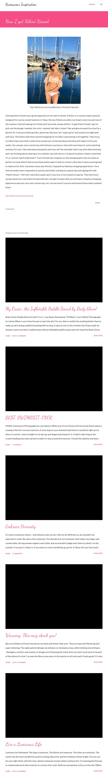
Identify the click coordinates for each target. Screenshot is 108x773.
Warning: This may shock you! (30, 635)
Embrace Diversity (20, 526)
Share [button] (97, 203)
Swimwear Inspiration (20, 4)
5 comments (17, 553)
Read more (98, 335)
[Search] (92, 4)
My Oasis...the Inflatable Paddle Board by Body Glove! (51, 308)
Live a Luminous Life (23, 744)
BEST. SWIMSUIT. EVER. (29, 417)
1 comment (17, 445)
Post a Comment (19, 336)
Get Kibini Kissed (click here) (19, 196)
